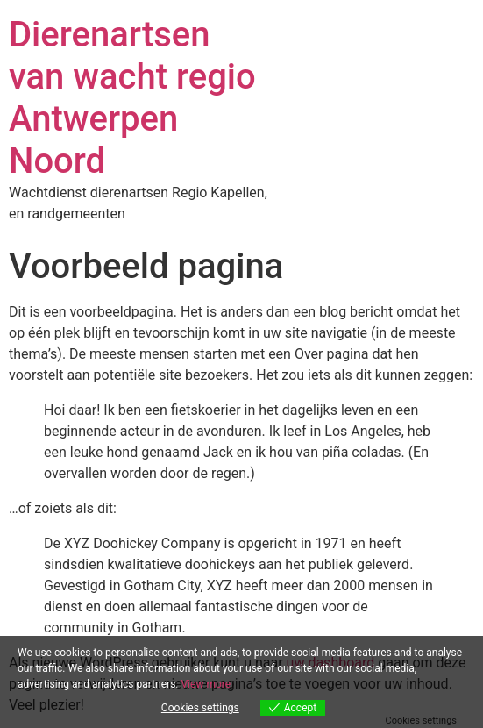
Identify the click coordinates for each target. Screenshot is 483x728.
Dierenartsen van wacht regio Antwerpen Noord (132, 98)
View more (206, 684)
